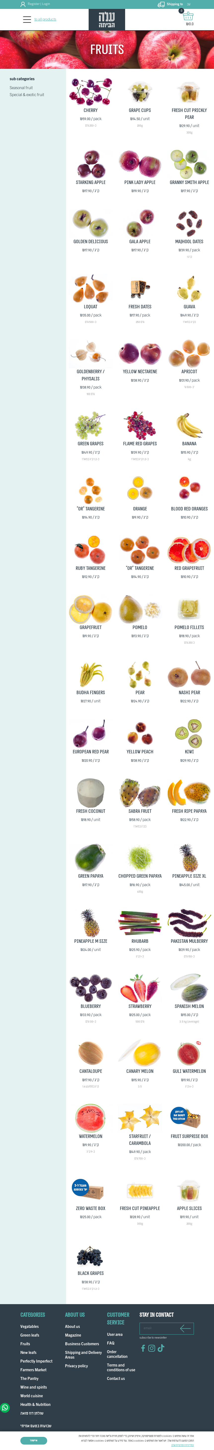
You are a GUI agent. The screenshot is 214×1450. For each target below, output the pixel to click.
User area (115, 1335)
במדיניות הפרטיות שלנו (182, 1445)
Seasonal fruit (21, 88)
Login (46, 4)
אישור (33, 1440)
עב (188, 4)
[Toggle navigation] (27, 19)
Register (33, 4)
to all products (45, 19)
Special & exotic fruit (27, 95)
